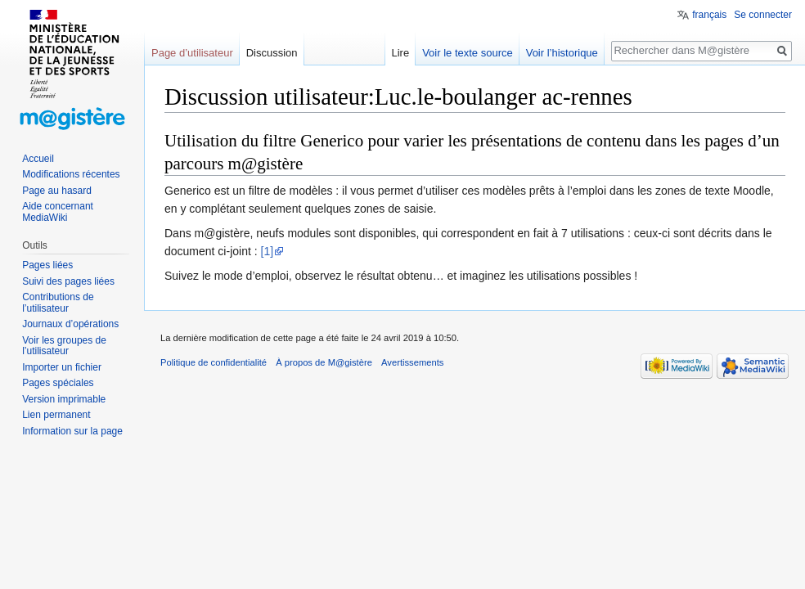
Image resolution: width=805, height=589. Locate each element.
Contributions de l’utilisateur (57, 302)
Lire (400, 53)
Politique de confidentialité (213, 362)
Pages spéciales (57, 383)
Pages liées (47, 265)
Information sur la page (72, 431)
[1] (267, 251)
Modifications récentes (70, 174)
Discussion (272, 53)
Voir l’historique (562, 53)
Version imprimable (64, 399)
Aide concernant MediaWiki (57, 211)
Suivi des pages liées (68, 281)
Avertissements (412, 362)
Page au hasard (57, 190)
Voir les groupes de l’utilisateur (64, 346)
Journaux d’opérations (70, 324)
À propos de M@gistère (324, 362)
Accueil (38, 158)
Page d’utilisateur (192, 53)
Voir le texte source (467, 53)
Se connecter (763, 14)
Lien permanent (56, 414)
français (709, 14)
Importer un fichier (61, 367)
